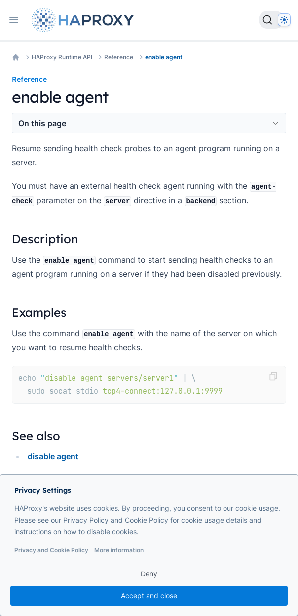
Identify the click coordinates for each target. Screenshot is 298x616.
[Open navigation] (14, 20)
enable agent (164, 57)
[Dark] (284, 20)
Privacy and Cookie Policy (51, 550)
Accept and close (149, 595)
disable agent (53, 456)
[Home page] (85, 20)
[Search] (271, 20)
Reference (118, 57)
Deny (149, 574)
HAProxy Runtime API (62, 57)
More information (119, 550)
